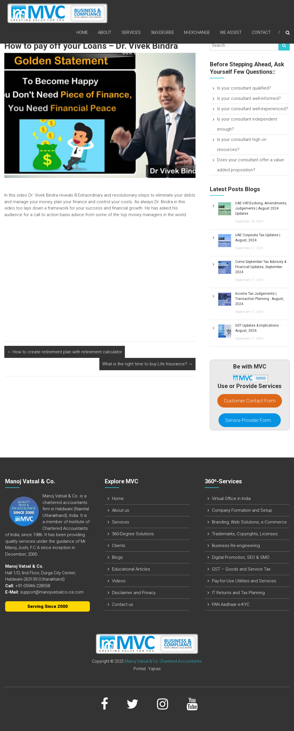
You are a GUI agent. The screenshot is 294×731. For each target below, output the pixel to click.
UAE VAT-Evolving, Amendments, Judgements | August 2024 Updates (261, 208)
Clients (118, 545)
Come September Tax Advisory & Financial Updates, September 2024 (260, 267)
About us (120, 510)
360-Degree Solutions (133, 533)
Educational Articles (131, 569)
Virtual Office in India (231, 498)
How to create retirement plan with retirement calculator (64, 351)
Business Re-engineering (236, 545)
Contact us (122, 604)
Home (82, 32)
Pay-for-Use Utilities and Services (244, 580)
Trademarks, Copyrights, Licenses (245, 533)
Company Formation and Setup (242, 510)
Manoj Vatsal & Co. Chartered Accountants (163, 661)
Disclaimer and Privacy (134, 592)
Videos (118, 580)
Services (131, 32)
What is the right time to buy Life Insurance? (147, 364)
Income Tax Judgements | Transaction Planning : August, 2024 (259, 299)
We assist (231, 32)
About (104, 32)
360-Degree (162, 32)
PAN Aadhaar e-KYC (230, 604)
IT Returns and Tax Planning (238, 592)
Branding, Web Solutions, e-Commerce (249, 522)
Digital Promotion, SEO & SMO (240, 557)
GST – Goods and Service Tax (241, 569)
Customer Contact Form (250, 401)
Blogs (117, 557)
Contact (261, 32)
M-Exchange (197, 32)
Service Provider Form (249, 420)
